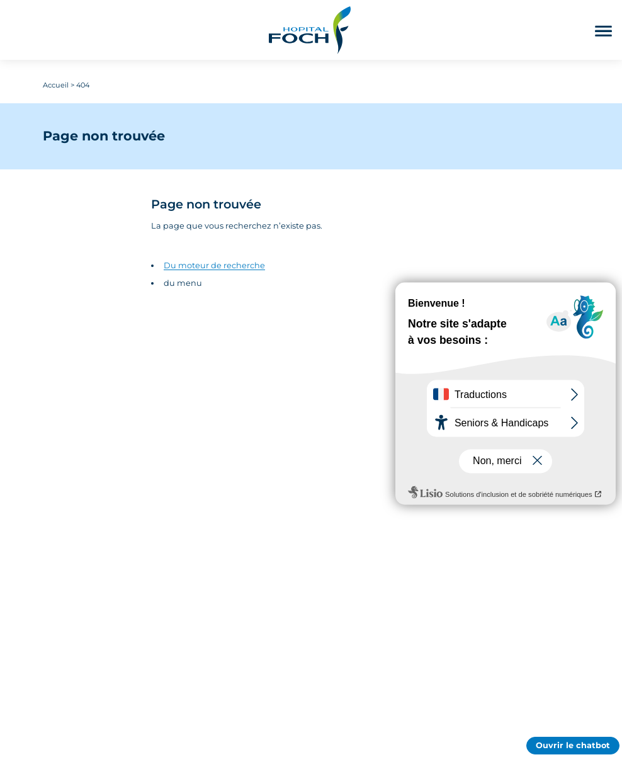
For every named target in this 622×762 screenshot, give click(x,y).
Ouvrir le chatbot (573, 745)
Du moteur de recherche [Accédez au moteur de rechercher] (214, 265)
